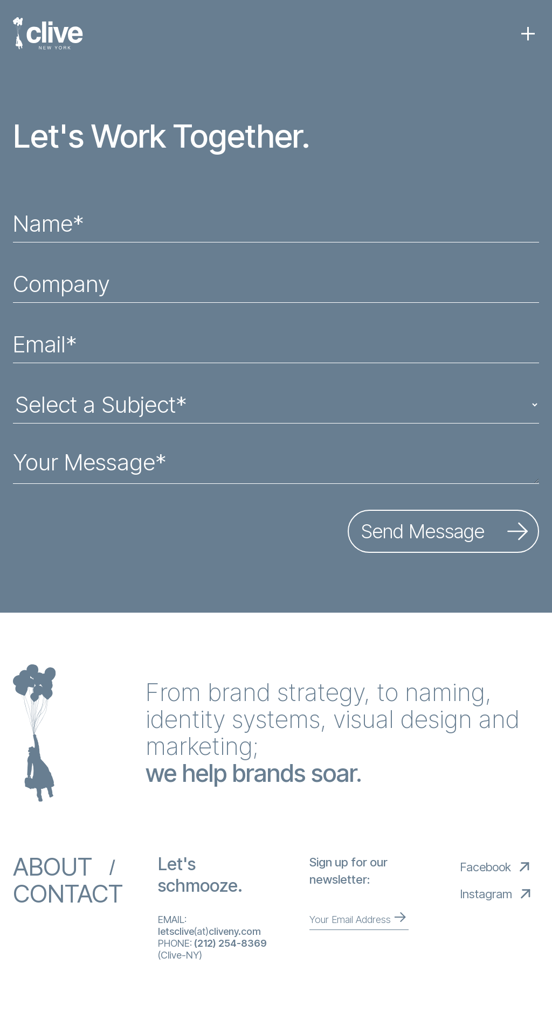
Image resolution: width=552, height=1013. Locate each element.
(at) (209, 931)
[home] (48, 33)
